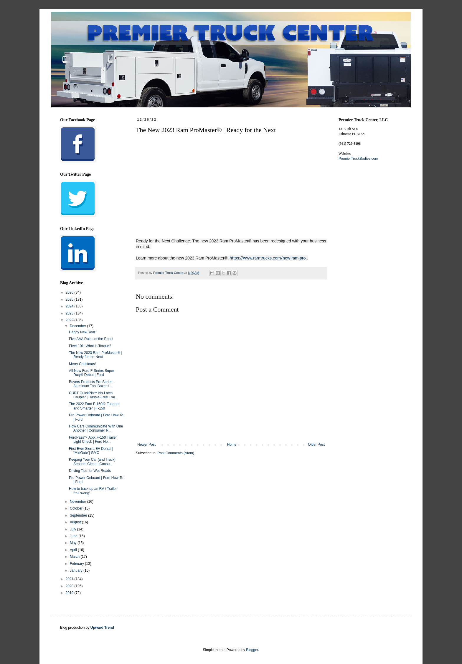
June (74, 536)
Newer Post (146, 444)
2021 (70, 579)
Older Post (316, 444)
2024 (70, 306)
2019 (70, 593)
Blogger (252, 650)
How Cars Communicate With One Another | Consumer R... (96, 428)
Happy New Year (82, 332)
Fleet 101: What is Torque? (90, 346)
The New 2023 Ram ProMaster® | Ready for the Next (95, 355)
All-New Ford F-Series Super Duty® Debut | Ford (91, 373)
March (75, 557)
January (76, 570)
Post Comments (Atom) (175, 453)
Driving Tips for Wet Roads (90, 471)
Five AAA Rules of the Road (91, 339)
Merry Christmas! (82, 364)
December (78, 326)
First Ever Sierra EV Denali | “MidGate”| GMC (91, 451)
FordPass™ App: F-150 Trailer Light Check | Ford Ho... (93, 439)
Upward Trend (102, 627)
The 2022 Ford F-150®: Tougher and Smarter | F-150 (94, 406)
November (78, 502)
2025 (70, 299)
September (79, 515)
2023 (70, 313)
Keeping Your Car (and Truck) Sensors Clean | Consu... (92, 461)
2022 (70, 320)
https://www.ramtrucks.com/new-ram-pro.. (269, 258)
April (74, 550)
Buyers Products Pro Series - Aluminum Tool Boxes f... (92, 384)
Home (232, 444)
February (77, 564)
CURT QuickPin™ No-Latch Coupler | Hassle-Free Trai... (93, 395)
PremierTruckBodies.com (358, 159)
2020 (70, 586)
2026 (70, 292)
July (73, 529)
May (73, 543)
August (76, 522)
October (76, 508)
